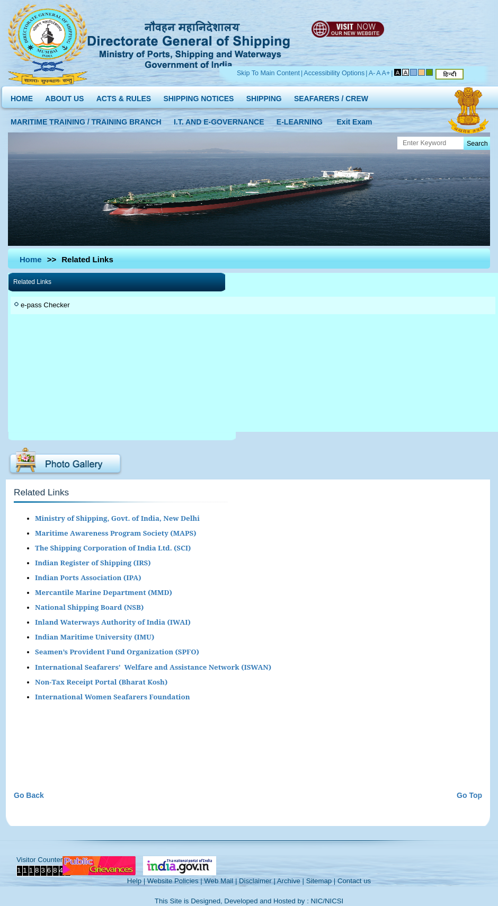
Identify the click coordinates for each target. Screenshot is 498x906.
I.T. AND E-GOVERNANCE (219, 119)
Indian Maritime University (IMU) (94, 637)
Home (31, 259)
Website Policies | (174, 881)
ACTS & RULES (123, 96)
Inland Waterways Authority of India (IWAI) (113, 622)
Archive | (290, 881)
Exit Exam (354, 119)
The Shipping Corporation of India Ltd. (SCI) (113, 548)
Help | (136, 881)
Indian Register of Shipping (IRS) (93, 562)
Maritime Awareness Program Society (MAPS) (115, 533)
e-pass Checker (45, 305)
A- (372, 73)
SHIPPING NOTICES (198, 96)
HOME (22, 96)
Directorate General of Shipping (189, 42)
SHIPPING (264, 96)
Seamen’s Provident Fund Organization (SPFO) (117, 651)
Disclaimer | (257, 881)
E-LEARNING (300, 119)
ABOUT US (64, 96)
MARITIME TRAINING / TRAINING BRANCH (86, 119)
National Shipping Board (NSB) (89, 607)
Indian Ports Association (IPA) (88, 577)
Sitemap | (321, 881)
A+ (386, 73)
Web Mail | (220, 881)
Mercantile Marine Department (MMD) (103, 592)
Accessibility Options (334, 73)
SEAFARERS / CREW (331, 96)
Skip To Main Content (268, 73)
